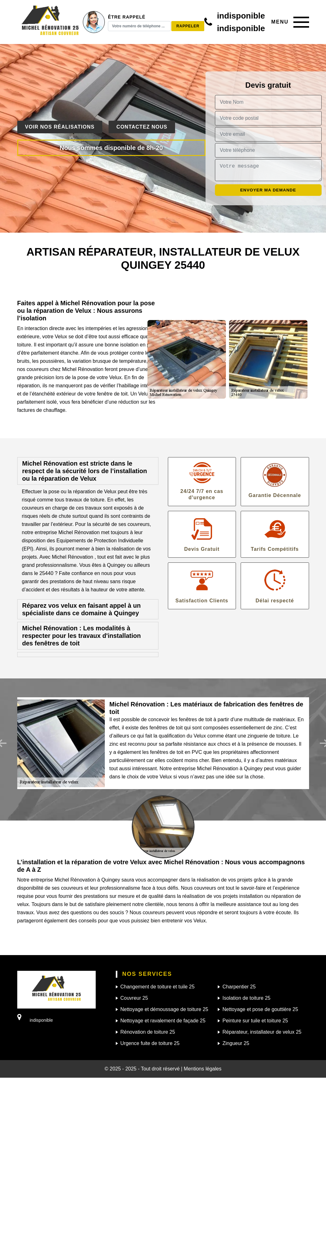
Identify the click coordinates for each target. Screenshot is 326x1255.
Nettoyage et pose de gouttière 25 (260, 1009)
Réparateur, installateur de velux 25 (262, 1032)
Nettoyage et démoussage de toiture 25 (164, 1009)
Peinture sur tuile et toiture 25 (255, 1020)
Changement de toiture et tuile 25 (157, 986)
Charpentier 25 (239, 986)
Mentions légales (203, 1068)
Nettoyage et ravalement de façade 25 (163, 1020)
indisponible (241, 15)
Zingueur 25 (235, 1043)
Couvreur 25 (134, 998)
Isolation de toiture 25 (246, 998)
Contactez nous (141, 127)
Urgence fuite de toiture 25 (150, 1043)
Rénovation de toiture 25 (147, 1032)
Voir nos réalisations (60, 127)
